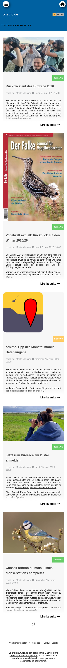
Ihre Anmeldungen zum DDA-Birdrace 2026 (35, 487)
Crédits (55, 643)
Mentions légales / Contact (39, 643)
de (58, 14)
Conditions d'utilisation (18, 643)
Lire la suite (50, 124)
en (62, 14)
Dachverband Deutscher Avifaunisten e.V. (34, 654)
